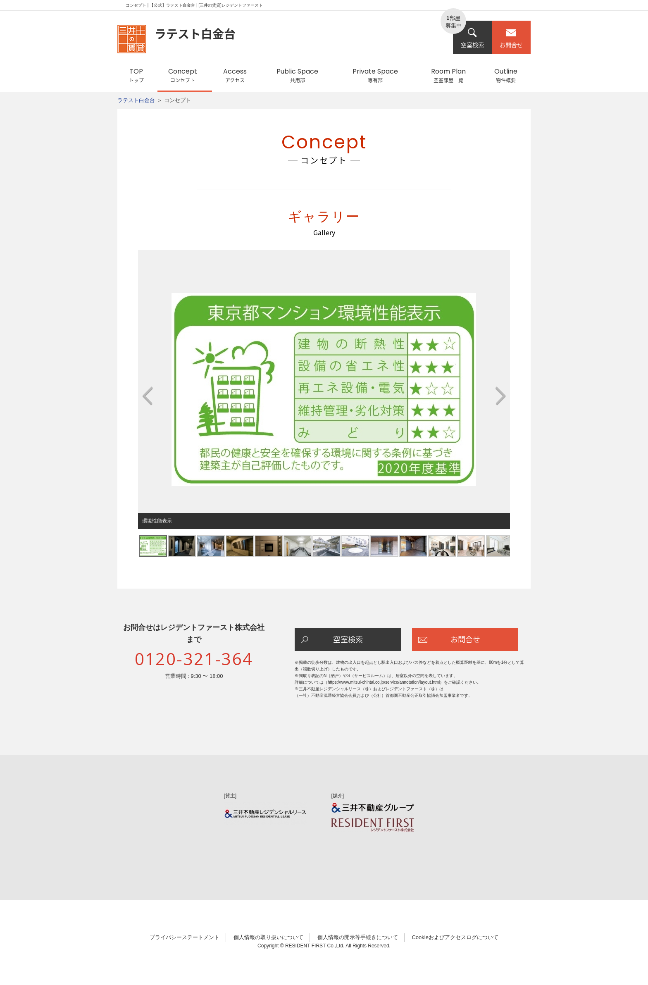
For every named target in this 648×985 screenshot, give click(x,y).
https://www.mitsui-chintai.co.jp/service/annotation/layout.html (384, 682)
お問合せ (511, 38)
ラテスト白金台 (136, 100)
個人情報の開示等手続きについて (357, 937)
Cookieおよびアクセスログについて (455, 937)
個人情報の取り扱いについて (268, 937)
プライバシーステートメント (184, 937)
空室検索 (472, 38)
